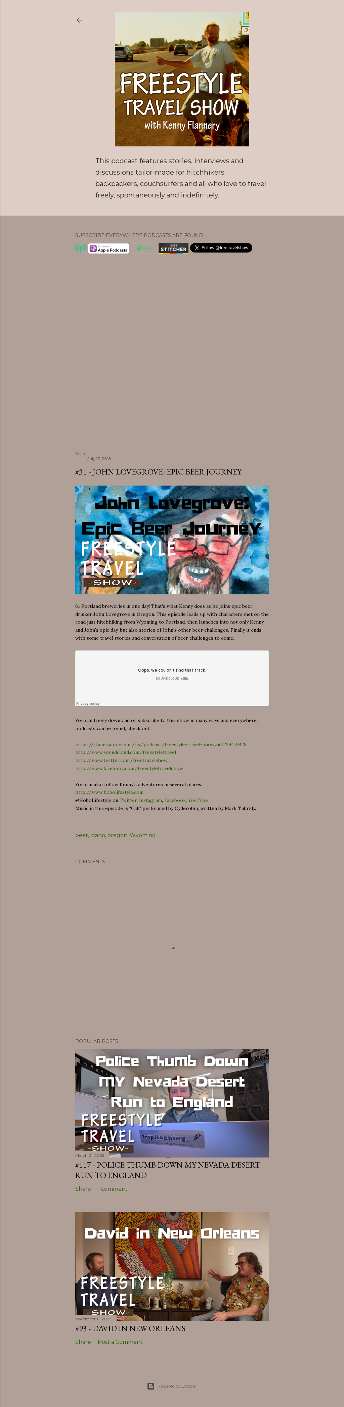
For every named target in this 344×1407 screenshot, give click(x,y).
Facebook (175, 800)
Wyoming (143, 835)
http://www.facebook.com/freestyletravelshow (129, 768)
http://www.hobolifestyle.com (109, 792)
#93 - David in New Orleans (130, 1328)
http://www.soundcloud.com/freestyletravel (125, 752)
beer (81, 835)
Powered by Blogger (172, 1386)
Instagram (150, 800)
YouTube (198, 800)
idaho (97, 835)
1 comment (113, 1189)
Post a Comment (120, 1342)
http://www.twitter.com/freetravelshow (121, 760)
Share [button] (80, 453)
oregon (117, 835)
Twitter (128, 800)
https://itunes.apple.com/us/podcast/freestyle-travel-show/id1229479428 (161, 744)
